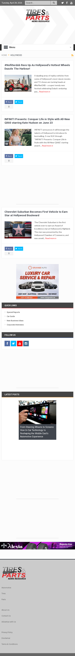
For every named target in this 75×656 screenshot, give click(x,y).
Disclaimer (6, 621)
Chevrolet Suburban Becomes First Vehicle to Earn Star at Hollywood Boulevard (36, 213)
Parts (4, 582)
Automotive (6, 570)
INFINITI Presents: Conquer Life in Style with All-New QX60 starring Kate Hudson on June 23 (37, 121)
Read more (44, 91)
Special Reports (13, 312)
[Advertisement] (37, 186)
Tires (4, 576)
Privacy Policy (7, 615)
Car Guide (11, 316)
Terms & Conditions (10, 627)
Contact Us (6, 598)
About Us (5, 592)
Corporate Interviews (15, 325)
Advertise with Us (9, 604)
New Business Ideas (15, 321)
